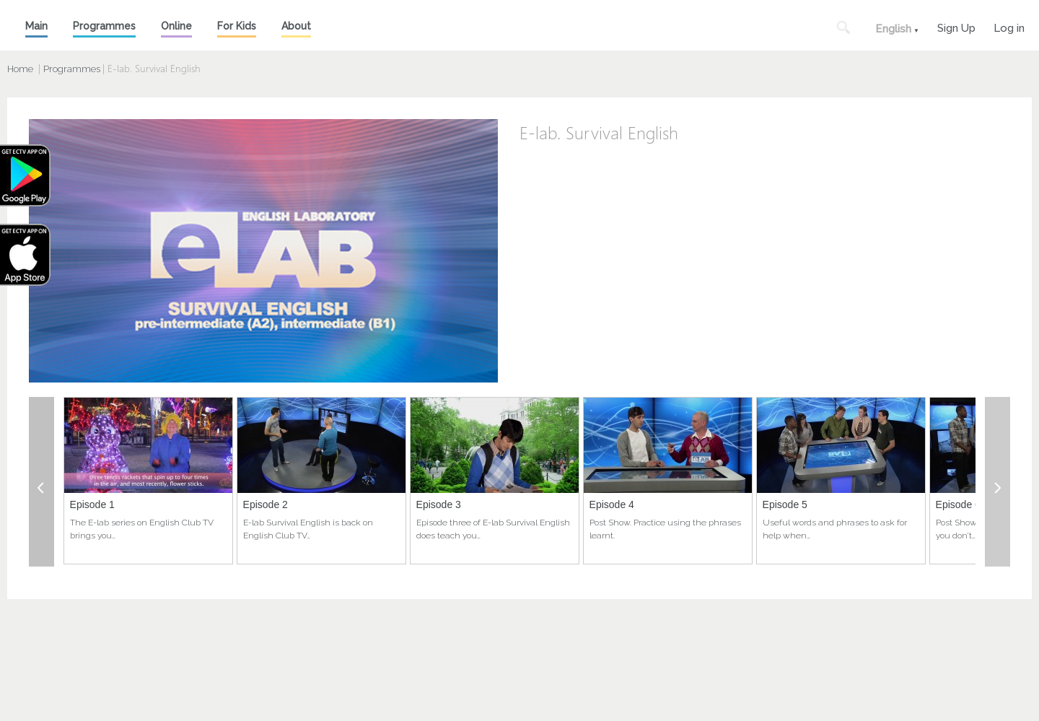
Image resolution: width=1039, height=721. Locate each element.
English (893, 28)
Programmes (104, 26)
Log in (1009, 26)
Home (20, 69)
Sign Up (956, 26)
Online (176, 26)
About (296, 26)
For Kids (236, 26)
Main (36, 26)
